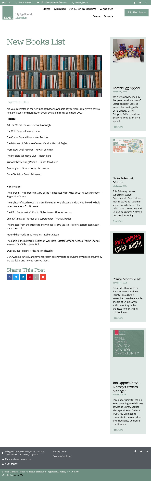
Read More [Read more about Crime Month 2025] (118, 318)
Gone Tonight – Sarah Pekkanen (24, 174)
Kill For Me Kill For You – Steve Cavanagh (29, 125)
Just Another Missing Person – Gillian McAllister (32, 162)
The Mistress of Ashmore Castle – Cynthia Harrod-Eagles (37, 143)
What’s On (106, 9)
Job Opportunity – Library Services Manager (126, 387)
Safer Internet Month (123, 180)
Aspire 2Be (18, 475)
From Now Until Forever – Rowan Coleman (30, 149)
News (96, 16)
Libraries (60, 9)
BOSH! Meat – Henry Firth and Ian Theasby (30, 250)
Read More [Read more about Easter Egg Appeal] (118, 127)
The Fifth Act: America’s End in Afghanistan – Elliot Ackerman (39, 212)
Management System (39, 256)
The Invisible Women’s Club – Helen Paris (29, 155)
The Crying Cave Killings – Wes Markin (27, 137)
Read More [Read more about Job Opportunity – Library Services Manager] (118, 430)
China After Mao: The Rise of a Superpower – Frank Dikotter (39, 218)
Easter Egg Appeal (126, 88)
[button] (10, 277)
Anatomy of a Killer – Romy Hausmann (28, 168)
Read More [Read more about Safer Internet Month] (118, 221)
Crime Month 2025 (127, 279)
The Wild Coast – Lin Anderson (23, 131)
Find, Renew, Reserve (82, 9)
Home (46, 9)
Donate (108, 16)
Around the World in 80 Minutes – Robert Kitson (33, 234)
